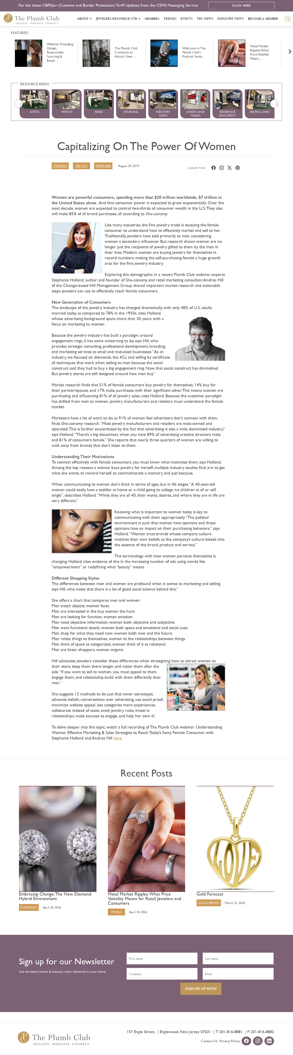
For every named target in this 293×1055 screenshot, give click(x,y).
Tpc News (205, 19)
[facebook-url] (246, 1041)
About (82, 19)
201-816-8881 (231, 1031)
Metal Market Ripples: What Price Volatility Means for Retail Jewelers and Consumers (144, 898)
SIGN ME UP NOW (201, 988)
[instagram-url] (258, 1041)
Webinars (103, 165)
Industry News (230, 19)
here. (118, 737)
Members (152, 19)
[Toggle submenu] (90, 18)
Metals (116, 912)
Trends (170, 19)
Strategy (60, 165)
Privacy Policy (229, 1041)
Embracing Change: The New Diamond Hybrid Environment (55, 896)
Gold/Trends (209, 902)
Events (187, 19)
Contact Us (209, 1041)
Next (284, 50)
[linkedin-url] (269, 1041)
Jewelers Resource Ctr (116, 19)
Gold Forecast (210, 894)
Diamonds (28, 907)
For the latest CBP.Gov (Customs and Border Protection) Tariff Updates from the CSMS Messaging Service (109, 5)
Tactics (81, 165)
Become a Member (263, 19)
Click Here (241, 6)
